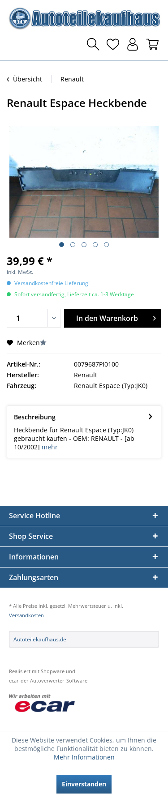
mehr (50, 447)
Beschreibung (35, 417)
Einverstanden (84, 784)
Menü (16, 44)
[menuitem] (16, 44)
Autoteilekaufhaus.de (39, 639)
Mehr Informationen (84, 757)
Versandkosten (26, 615)
